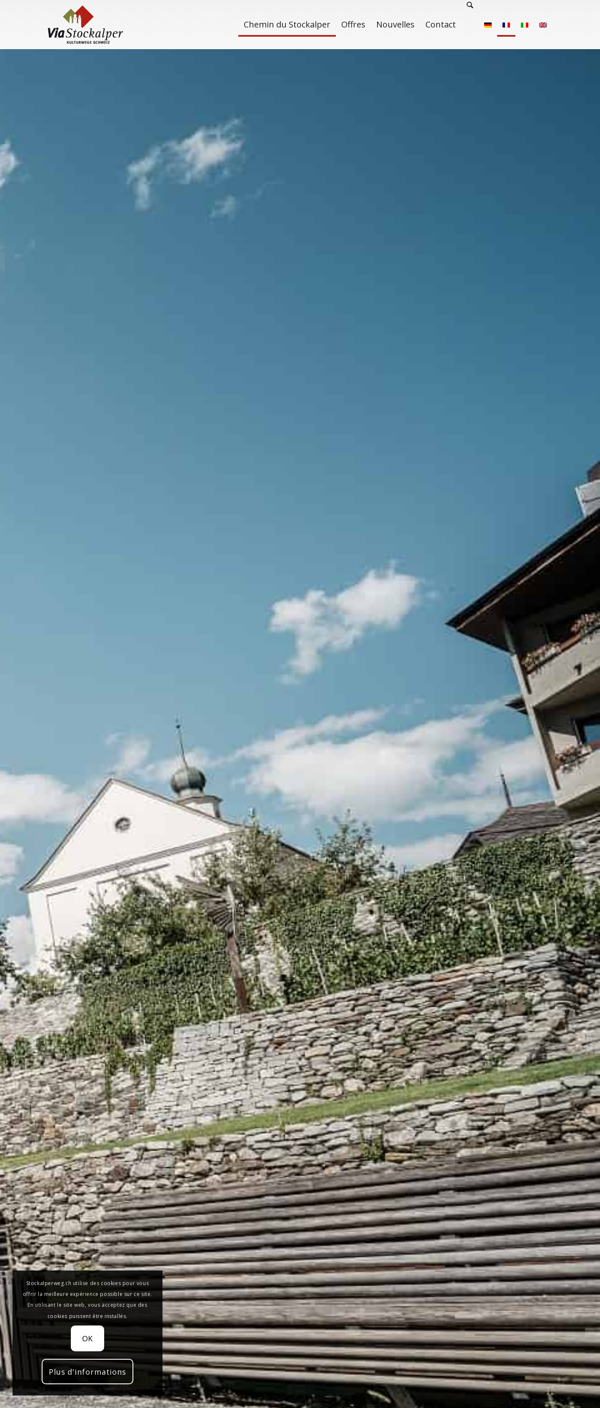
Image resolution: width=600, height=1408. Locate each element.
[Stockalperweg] (85, 24)
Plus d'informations (87, 1372)
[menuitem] (287, 24)
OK (87, 1338)
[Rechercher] (470, 24)
